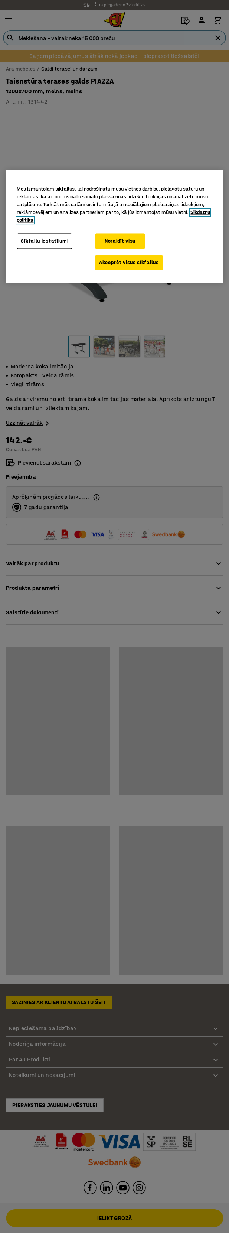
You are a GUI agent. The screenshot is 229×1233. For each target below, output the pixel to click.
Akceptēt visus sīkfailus (129, 262)
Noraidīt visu (120, 241)
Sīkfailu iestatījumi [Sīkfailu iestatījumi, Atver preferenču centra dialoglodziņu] (44, 241)
